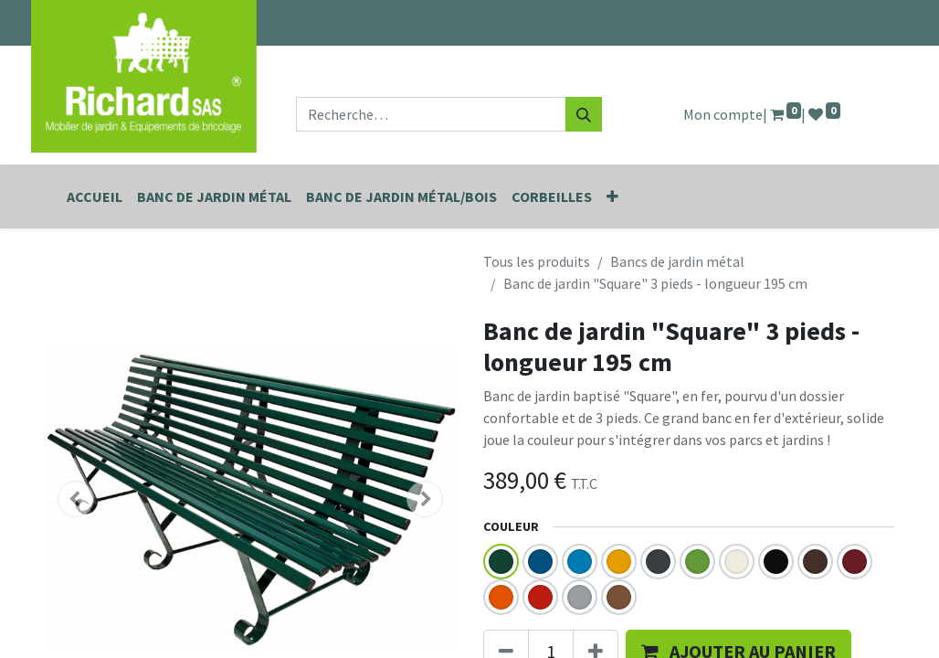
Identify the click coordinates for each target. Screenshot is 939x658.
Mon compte (723, 114)
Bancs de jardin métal (677, 261)
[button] (612, 196)
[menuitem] (94, 196)
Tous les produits (536, 261)
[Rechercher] (583, 114)
